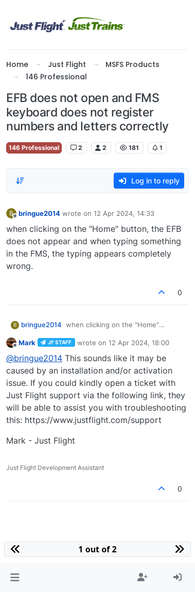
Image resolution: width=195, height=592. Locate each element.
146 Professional (34, 147)
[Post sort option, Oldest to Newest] (20, 181)
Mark (27, 343)
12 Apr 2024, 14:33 (124, 213)
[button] (14, 577)
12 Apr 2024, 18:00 (139, 343)
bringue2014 (39, 213)
